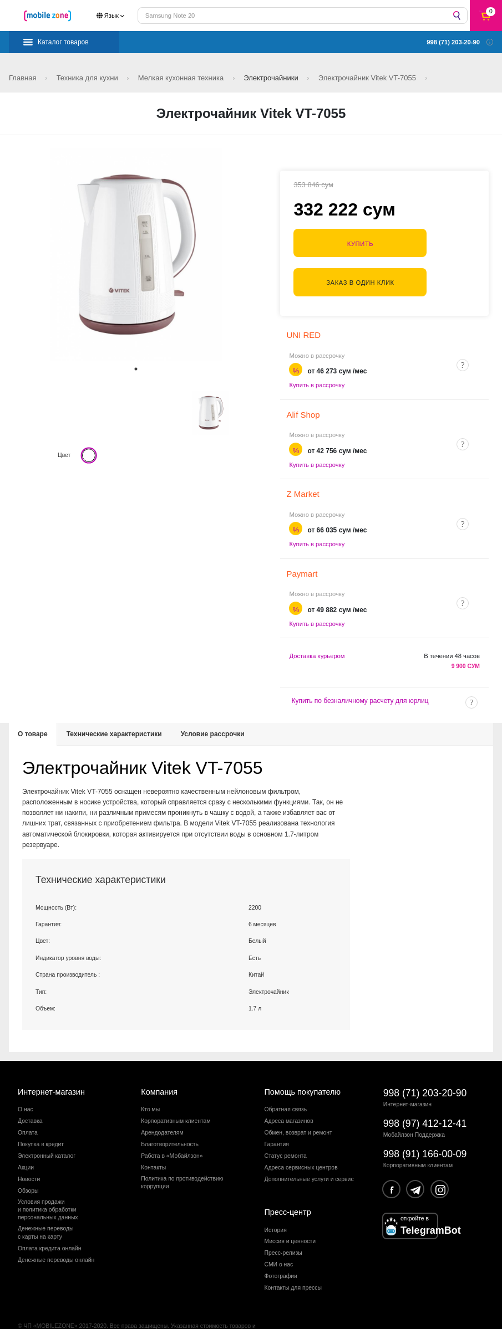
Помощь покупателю (303, 1068)
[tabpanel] (136, 254)
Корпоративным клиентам (175, 1098)
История (276, 1206)
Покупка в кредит (41, 1121)
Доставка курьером (316, 632)
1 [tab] (135, 368)
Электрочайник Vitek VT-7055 (368, 78)
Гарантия (277, 1121)
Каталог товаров (63, 42)
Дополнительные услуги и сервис (309, 1155)
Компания (159, 1068)
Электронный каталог (46, 1133)
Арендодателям (162, 1109)
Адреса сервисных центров (301, 1144)
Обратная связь (286, 1086)
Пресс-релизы (283, 1230)
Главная (23, 78)
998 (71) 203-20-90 (425, 1069)
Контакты (153, 1144)
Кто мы (150, 1086)
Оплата (28, 1109)
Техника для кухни (88, 78)
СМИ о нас (279, 1241)
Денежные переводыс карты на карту (46, 1209)
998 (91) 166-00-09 (425, 1130)
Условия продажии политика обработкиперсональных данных (48, 1186)
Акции (26, 1144)
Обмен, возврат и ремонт (298, 1109)
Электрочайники (272, 78)
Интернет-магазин (51, 1068)
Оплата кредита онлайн (50, 1225)
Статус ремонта (286, 1133)
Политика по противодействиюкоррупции (182, 1159)
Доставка (30, 1098)
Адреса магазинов (289, 1098)
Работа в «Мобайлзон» (171, 1133)
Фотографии (281, 1253)
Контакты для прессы (293, 1264)
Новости (29, 1155)
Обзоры (28, 1167)
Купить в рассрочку (316, 361)
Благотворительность (170, 1121)
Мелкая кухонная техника (182, 78)
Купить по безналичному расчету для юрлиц (359, 677)
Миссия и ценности (290, 1218)
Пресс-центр (288, 1188)
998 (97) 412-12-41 (425, 1099)
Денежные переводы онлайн (56, 1236)
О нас (25, 1086)
